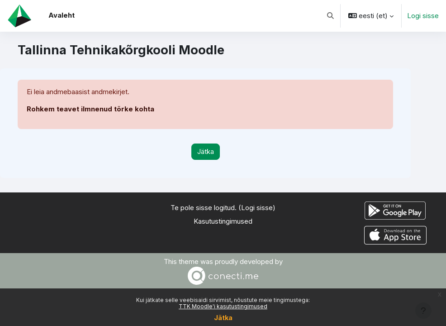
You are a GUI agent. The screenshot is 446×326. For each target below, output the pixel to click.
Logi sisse (423, 16)
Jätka (223, 317)
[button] (330, 16)
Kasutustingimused (223, 221)
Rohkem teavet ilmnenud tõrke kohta (90, 109)
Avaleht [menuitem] (61, 15)
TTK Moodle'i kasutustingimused (223, 306)
